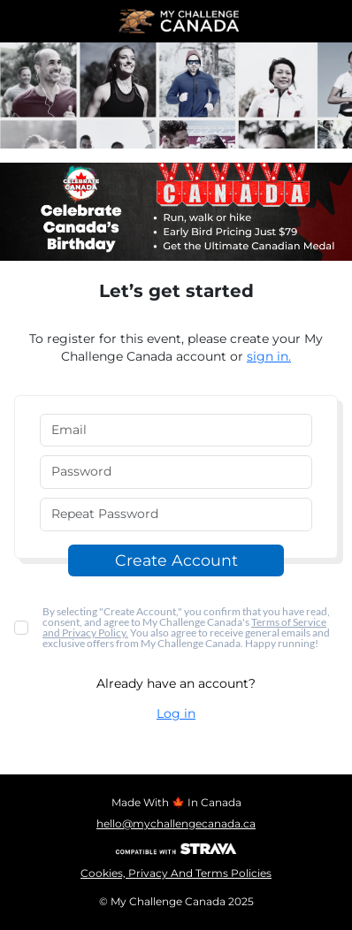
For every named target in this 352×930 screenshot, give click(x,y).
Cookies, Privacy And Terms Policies (176, 873)
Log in (176, 713)
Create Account (176, 560)
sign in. (269, 356)
